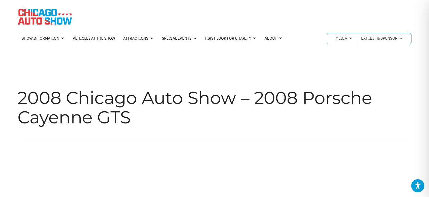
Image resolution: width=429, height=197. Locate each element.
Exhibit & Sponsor (382, 38)
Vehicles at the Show (94, 38)
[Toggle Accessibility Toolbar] (418, 186)
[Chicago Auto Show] (45, 16)
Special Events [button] (179, 38)
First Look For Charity (231, 38)
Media (343, 38)
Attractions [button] (138, 38)
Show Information (43, 38)
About (273, 38)
